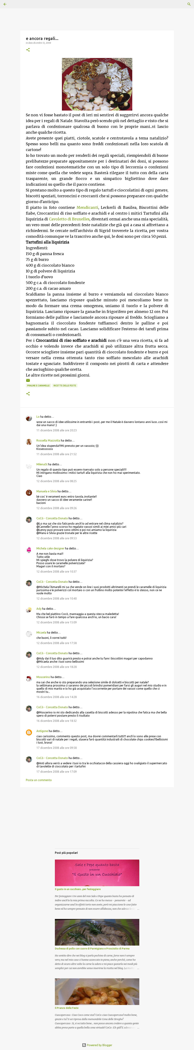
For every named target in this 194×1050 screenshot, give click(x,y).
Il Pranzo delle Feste (66, 1008)
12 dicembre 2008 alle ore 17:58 (56, 643)
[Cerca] (15, 4)
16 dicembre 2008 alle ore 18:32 (56, 720)
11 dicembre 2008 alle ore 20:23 (56, 430)
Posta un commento (39, 780)
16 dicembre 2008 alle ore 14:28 (56, 697)
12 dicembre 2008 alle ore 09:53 (56, 538)
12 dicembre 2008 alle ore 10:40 (56, 598)
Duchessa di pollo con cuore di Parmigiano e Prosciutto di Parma (92, 948)
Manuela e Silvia (46, 491)
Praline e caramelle (38, 385)
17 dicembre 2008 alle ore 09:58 (56, 747)
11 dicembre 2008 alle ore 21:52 (56, 454)
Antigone (42, 731)
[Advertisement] (97, 821)
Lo (38, 416)
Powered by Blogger (97, 1045)
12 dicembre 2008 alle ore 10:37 (56, 571)
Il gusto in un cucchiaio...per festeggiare (78, 889)
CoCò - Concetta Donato (52, 518)
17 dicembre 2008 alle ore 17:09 (56, 771)
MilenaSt (41, 464)
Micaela (41, 632)
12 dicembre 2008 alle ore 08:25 (56, 481)
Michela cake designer (50, 548)
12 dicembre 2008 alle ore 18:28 (56, 666)
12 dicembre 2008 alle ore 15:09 (56, 622)
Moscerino (43, 677)
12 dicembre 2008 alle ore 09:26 (56, 508)
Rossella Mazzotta (48, 440)
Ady (39, 608)
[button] (28, 50)
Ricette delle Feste (65, 385)
